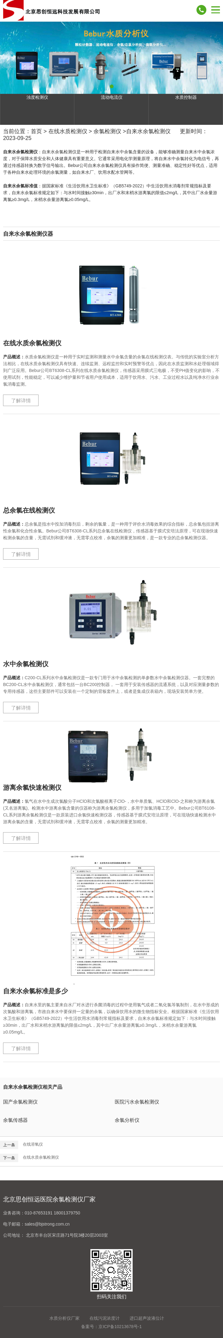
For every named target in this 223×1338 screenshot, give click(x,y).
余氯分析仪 (127, 1120)
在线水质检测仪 (67, 131)
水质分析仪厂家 (64, 1318)
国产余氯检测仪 (20, 1101)
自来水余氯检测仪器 (28, 234)
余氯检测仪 (107, 131)
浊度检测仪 (37, 97)
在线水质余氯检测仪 (32, 343)
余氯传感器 (15, 1120)
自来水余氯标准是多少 (35, 991)
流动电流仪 (111, 97)
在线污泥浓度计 (104, 1318)
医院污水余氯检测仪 (137, 1101)
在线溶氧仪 (33, 1144)
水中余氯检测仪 (25, 663)
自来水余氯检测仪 (148, 131)
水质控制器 (186, 97)
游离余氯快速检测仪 (32, 787)
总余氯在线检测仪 (29, 510)
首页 (36, 131)
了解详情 (21, 400)
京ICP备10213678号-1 (120, 1326)
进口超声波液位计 (147, 1318)
